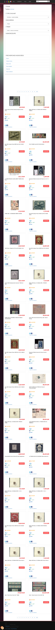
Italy (7, 154)
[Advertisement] (27, 45)
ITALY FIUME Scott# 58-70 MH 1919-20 (36, 144)
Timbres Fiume (9, 61)
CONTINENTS (19, 1)
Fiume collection (9, 71)
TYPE (13, 1)
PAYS (25, 1)
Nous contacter (8, 628)
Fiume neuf (8, 63)
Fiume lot (8, 69)
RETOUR (12, 9)
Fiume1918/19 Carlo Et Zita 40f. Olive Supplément (14, 456)
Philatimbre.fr (7, 626)
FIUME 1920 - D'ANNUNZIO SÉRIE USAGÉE (13, 213)
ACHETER (22, 116)
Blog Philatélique (14, 628)
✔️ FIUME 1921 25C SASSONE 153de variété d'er (38, 456)
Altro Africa (8, 328)
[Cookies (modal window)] (2, 628)
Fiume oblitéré (9, 66)
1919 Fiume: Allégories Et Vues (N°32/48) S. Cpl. (14, 248)
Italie (7, 120)
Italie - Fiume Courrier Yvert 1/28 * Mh (36, 595)
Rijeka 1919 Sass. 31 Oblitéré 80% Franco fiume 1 (14, 560)
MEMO (30, 1)
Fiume (7, 58)
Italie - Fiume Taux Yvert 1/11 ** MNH (12, 595)
